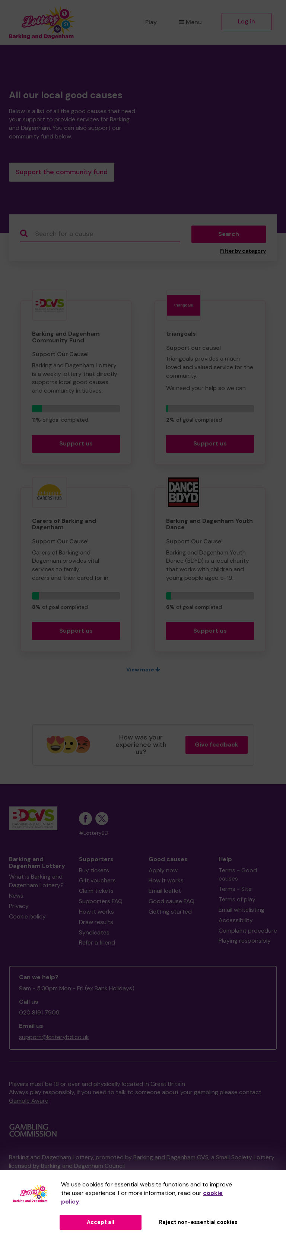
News (16, 897)
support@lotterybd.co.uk (54, 1038)
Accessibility (236, 922)
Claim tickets (96, 892)
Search (228, 236)
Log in (246, 21)
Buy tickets (94, 872)
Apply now (163, 872)
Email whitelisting (241, 911)
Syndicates (94, 934)
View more (143, 671)
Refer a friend (97, 944)
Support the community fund (62, 172)
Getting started (170, 913)
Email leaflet (165, 892)
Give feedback (216, 746)
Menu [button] (190, 22)
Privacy (19, 907)
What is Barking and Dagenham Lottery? (36, 882)
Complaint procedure (248, 932)
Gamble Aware (28, 1102)
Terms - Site (235, 890)
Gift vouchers (97, 882)
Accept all (100, 1222)
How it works (96, 913)
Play (151, 22)
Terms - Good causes (238, 876)
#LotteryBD (93, 834)
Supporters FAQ (101, 903)
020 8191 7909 (39, 1014)
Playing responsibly (245, 942)
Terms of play (237, 901)
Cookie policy (27, 918)
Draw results (96, 923)
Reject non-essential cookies (198, 1222)
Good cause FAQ (171, 903)
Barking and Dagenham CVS (171, 1159)
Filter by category (243, 252)
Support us (76, 445)
